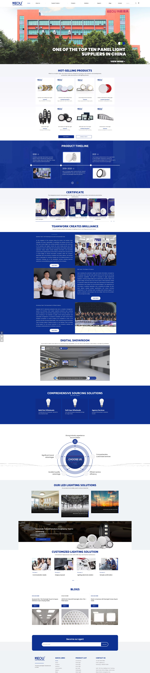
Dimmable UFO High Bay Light (65, 126)
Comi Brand (78, 660)
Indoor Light (78, 672)
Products (57, 664)
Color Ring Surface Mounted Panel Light (85, 97)
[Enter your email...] (71, 644)
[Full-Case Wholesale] (75, 403)
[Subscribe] (104, 644)
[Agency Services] (101, 403)
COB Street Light (45, 126)
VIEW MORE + (66, 136)
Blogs (56, 672)
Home (56, 660)
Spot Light (78, 668)
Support (57, 670)
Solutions (57, 666)
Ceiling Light (78, 670)
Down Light (78, 666)
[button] (113, 221)
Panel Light (78, 662)
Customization (58, 668)
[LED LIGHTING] (95, 535)
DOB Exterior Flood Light (105, 126)
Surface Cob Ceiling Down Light (45, 97)
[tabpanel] (75, 35)
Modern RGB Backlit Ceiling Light (105, 97)
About (56, 662)
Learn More (54, 265)
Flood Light (78, 664)
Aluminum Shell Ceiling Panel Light (65, 97)
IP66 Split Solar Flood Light (85, 126)
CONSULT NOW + (84, 136)
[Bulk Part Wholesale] (48, 403)
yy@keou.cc (102, 662)
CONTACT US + (43, 539)
